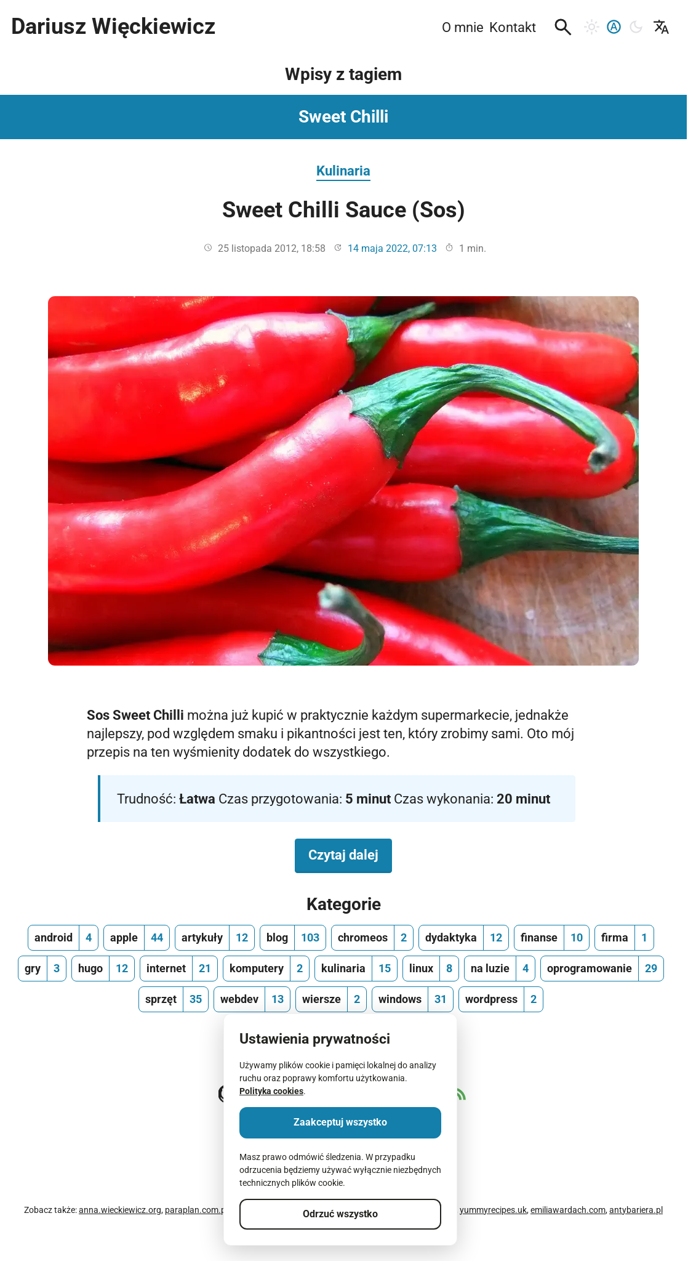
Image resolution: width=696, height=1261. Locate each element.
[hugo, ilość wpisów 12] (103, 968)
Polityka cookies (271, 1091)
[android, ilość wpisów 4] (63, 938)
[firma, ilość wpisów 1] (624, 938)
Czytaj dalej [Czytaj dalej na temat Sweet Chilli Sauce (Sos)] (350, 854)
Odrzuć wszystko (340, 1214)
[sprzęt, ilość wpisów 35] (173, 999)
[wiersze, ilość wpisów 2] (331, 999)
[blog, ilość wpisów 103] (293, 938)
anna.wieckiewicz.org (120, 1210)
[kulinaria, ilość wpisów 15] (356, 968)
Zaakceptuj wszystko (340, 1122)
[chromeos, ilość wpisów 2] (372, 938)
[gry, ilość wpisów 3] (42, 968)
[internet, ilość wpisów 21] (179, 968)
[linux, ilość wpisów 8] (430, 968)
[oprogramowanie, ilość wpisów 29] (602, 968)
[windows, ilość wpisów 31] (413, 999)
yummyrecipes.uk (493, 1210)
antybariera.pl (636, 1210)
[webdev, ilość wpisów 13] (252, 999)
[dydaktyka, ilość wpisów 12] (463, 938)
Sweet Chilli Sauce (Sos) (343, 210)
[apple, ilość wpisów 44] (136, 938)
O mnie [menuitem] (463, 27)
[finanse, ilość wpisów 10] (552, 938)
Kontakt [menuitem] (512, 27)
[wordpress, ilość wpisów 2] (500, 999)
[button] (563, 27)
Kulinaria (343, 171)
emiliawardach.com (568, 1210)
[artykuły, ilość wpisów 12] (215, 938)
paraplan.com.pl (196, 1210)
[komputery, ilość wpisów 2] (266, 968)
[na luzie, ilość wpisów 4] (499, 968)
